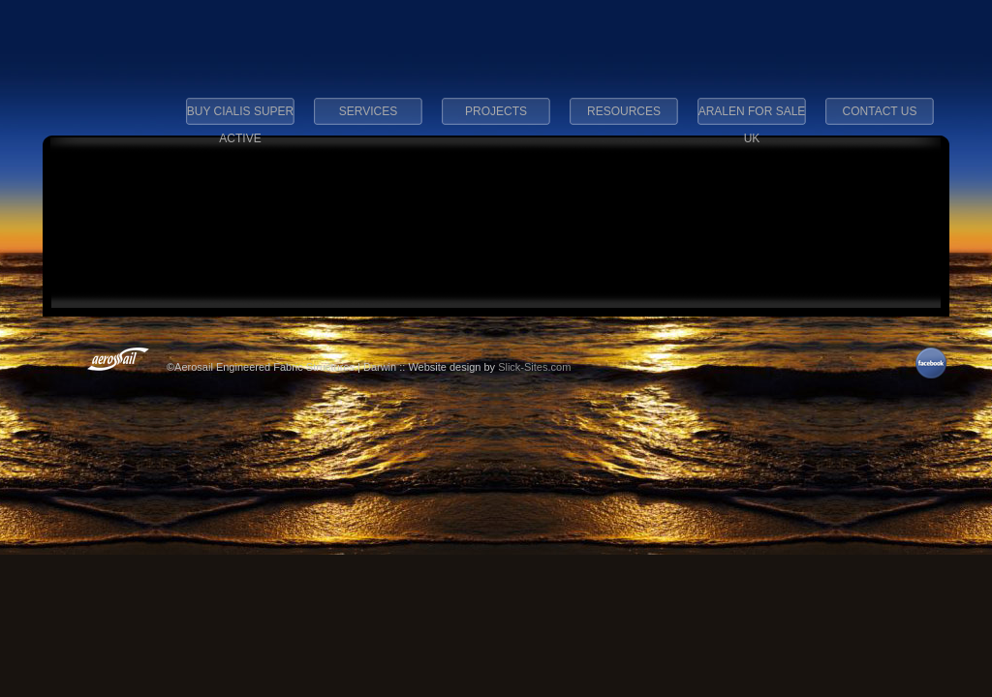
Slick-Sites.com (534, 367)
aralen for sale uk (752, 117)
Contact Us (880, 111)
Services (368, 111)
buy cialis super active (240, 117)
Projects (496, 111)
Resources (624, 111)
